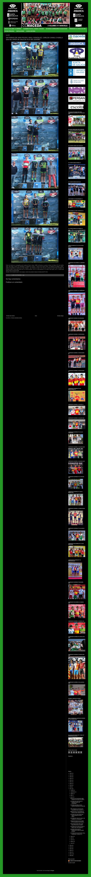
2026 (71, 773)
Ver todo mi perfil (71, 862)
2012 (71, 852)
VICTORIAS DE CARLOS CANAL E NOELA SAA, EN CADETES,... (77, 827)
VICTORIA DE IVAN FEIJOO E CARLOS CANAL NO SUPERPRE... (76, 802)
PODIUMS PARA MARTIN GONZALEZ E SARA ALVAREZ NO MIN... (77, 830)
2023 (71, 778)
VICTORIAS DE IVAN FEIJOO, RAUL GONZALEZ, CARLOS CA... (77, 834)
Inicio (36, 315)
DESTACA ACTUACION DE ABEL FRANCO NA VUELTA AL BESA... (77, 799)
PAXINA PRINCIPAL (9, 31)
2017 (71, 788)
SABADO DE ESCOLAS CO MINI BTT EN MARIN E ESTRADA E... (77, 822)
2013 (71, 850)
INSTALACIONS (20, 31)
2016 (71, 845)
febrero (72, 841)
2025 (71, 775)
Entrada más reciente (10, 315)
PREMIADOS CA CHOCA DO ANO (77, 28)
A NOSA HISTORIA (30, 31)
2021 (71, 781)
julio (72, 795)
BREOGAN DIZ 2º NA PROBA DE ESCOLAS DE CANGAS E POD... (77, 812)
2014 (71, 848)
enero (72, 843)
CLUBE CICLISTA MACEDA (75, 860)
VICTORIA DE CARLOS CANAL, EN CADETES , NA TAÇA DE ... (77, 819)
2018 (71, 786)
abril (72, 838)
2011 (71, 853)
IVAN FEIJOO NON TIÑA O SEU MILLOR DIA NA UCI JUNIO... (76, 824)
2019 (71, 785)
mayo (72, 836)
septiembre (73, 791)
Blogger (52, 870)
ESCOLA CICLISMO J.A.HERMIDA (13, 28)
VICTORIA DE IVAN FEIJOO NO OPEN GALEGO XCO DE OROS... (76, 815)
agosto (72, 793)
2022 (71, 780)
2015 (71, 847)
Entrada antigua (60, 315)
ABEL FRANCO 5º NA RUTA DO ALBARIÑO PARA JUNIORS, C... (77, 809)
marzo (72, 839)
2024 (71, 776)
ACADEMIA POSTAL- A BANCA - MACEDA (33, 28)
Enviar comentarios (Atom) (16, 317)
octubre (72, 790)
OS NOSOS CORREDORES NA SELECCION (56, 28)
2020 (71, 783)
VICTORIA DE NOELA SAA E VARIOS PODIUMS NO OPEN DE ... (77, 806)
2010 (71, 855)
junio (72, 797)
